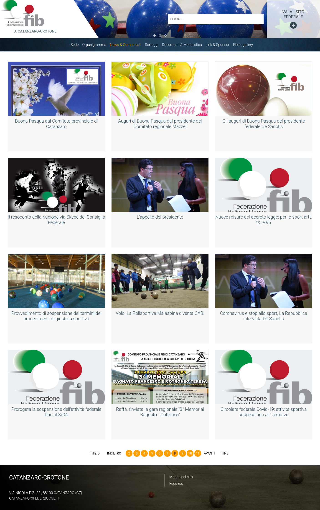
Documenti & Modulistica (184, 45)
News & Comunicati (128, 45)
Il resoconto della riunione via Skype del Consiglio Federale (56, 220)
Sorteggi (154, 45)
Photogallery (245, 45)
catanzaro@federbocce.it (34, 498)
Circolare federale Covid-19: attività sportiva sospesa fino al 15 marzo (264, 412)
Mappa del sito (181, 477)
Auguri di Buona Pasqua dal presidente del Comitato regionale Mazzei (160, 124)
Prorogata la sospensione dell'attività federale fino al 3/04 (56, 412)
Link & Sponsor (220, 45)
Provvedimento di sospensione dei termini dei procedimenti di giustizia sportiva (56, 316)
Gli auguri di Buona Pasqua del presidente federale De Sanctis (263, 124)
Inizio (95, 454)
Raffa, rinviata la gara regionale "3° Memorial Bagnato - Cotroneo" (160, 412)
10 (190, 454)
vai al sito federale (293, 14)
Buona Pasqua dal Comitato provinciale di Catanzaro (56, 124)
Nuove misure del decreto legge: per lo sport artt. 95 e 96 (263, 220)
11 (198, 454)
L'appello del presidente (160, 218)
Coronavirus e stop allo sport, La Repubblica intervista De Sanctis (263, 316)
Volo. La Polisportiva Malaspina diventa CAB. (160, 314)
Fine (224, 454)
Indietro (114, 454)
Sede (77, 45)
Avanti (209, 454)
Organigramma (96, 45)
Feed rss (176, 483)
